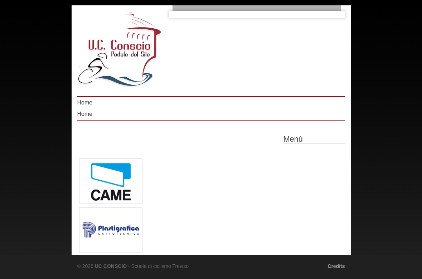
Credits (336, 266)
